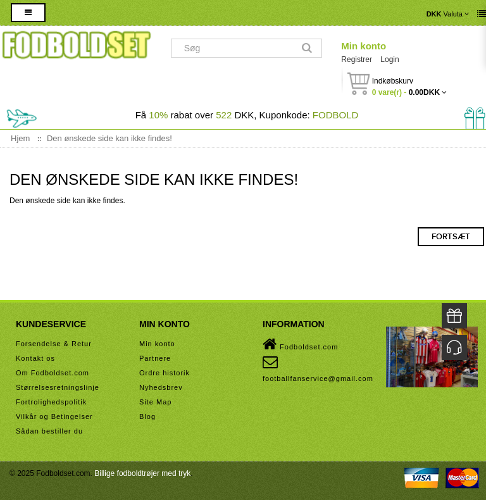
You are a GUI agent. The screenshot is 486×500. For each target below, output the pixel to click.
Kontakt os (35, 358)
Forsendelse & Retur (54, 343)
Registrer (356, 59)
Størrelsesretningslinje (57, 387)
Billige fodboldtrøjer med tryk (142, 473)
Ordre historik (164, 373)
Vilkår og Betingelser (54, 416)
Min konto (363, 46)
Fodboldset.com (300, 344)
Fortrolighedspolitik (51, 402)
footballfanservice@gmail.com (318, 368)
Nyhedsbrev (161, 387)
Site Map (155, 402)
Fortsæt (451, 237)
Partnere (155, 358)
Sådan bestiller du (49, 431)
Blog (147, 416)
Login (389, 59)
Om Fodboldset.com (52, 373)
